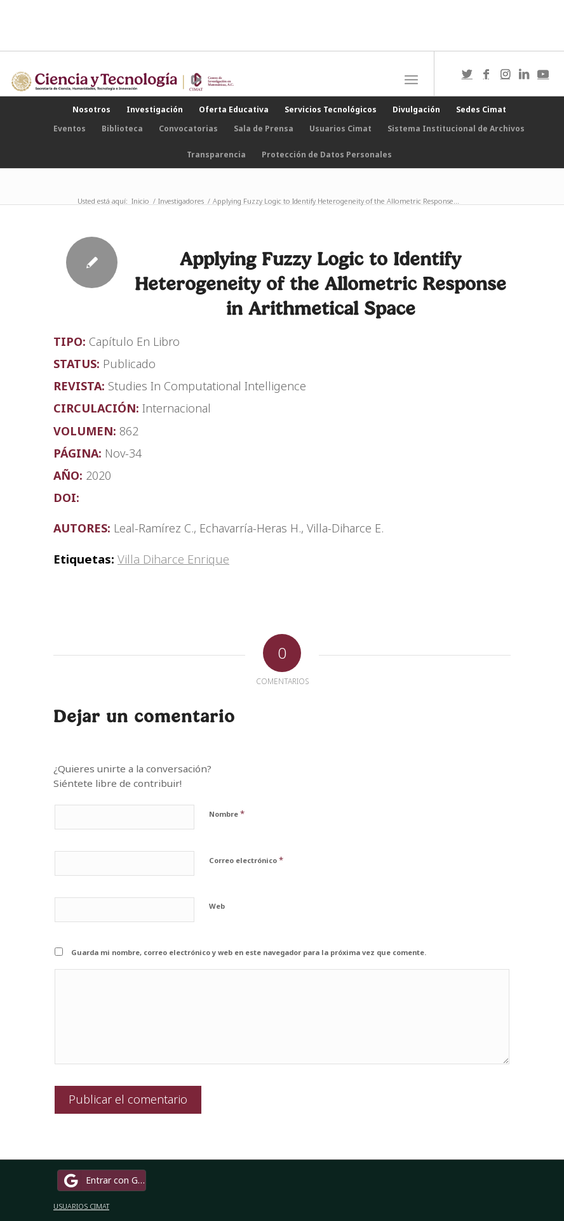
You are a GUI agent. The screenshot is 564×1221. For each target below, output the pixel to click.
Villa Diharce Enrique (173, 559)
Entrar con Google (103, 1180)
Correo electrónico (246, 860)
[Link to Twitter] (466, 73)
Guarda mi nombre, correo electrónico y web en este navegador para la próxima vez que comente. (248, 952)
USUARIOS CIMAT (81, 1206)
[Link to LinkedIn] (524, 73)
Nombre (227, 813)
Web (217, 906)
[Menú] (411, 80)
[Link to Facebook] (485, 73)
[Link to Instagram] (504, 73)
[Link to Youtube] (543, 73)
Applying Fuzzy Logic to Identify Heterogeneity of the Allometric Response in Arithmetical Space (320, 283)
